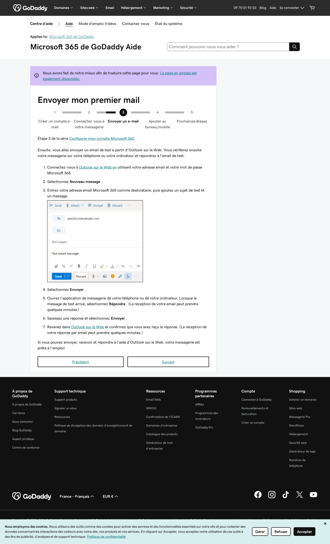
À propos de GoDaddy (27, 404)
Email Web (153, 399)
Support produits (65, 399)
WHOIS (151, 408)
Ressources (62, 416)
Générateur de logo (302, 451)
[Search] (294, 46)
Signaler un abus (65, 408)
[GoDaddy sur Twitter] (299, 497)
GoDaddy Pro (204, 427)
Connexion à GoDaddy (256, 399)
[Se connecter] (292, 7)
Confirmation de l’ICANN (163, 416)
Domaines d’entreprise (161, 425)
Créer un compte (252, 422)
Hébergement (298, 434)
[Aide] (272, 7)
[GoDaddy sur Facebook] (258, 497)
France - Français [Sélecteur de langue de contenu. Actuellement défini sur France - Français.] (77, 496)
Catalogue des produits (162, 434)
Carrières (18, 413)
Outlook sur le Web (87, 327)
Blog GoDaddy (22, 430)
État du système (168, 23)
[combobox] (228, 47)
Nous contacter (22, 421)
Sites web (295, 408)
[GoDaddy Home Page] (32, 496)
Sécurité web (298, 442)
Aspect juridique (23, 438)
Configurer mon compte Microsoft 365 (101, 138)
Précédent (80, 362)
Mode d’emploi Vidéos (97, 23)
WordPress (296, 425)
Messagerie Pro (299, 416)
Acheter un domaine (302, 399)
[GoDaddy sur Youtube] (313, 497)
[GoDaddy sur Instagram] (271, 497)
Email (110, 7)
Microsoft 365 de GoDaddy (71, 36)
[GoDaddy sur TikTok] (285, 497)
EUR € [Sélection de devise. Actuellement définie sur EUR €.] (111, 496)
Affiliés (199, 404)
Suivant (168, 362)
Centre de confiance (26, 447)
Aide (69, 23)
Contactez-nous (135, 23)
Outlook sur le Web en (98, 167)
